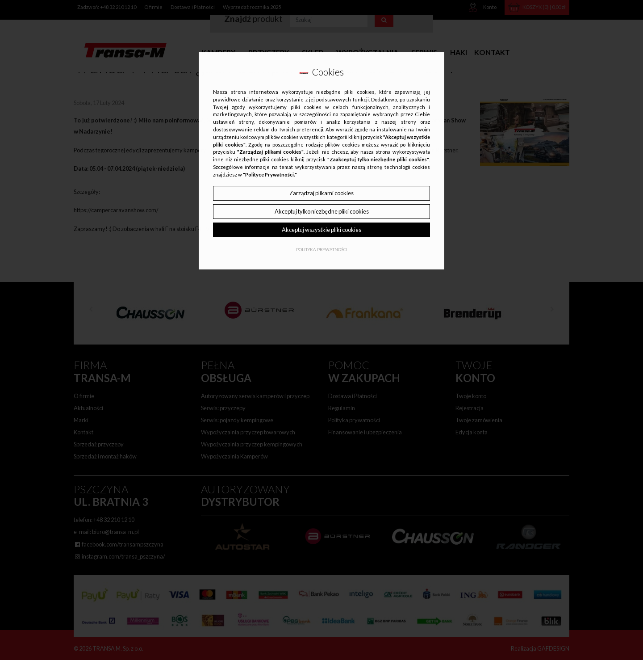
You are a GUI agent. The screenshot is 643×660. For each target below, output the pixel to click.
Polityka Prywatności (321, 249)
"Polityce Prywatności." (270, 174)
